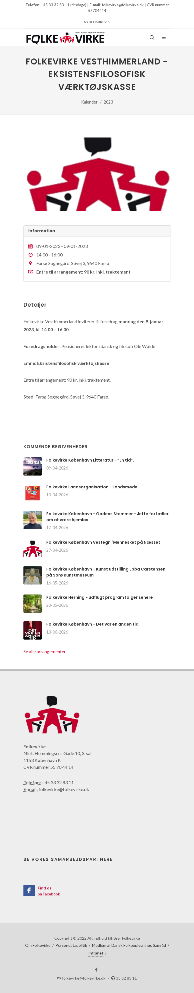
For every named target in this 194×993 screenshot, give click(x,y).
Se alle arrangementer (44, 651)
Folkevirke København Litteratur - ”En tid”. (90, 460)
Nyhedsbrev (97, 22)
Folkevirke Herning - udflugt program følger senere (99, 597)
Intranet (95, 952)
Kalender (89, 102)
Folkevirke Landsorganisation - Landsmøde (91, 487)
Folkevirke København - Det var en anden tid (92, 624)
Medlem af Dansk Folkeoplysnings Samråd (129, 945)
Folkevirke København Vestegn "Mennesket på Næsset (103, 542)
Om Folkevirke (38, 945)
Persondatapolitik (71, 945)
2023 (108, 102)
